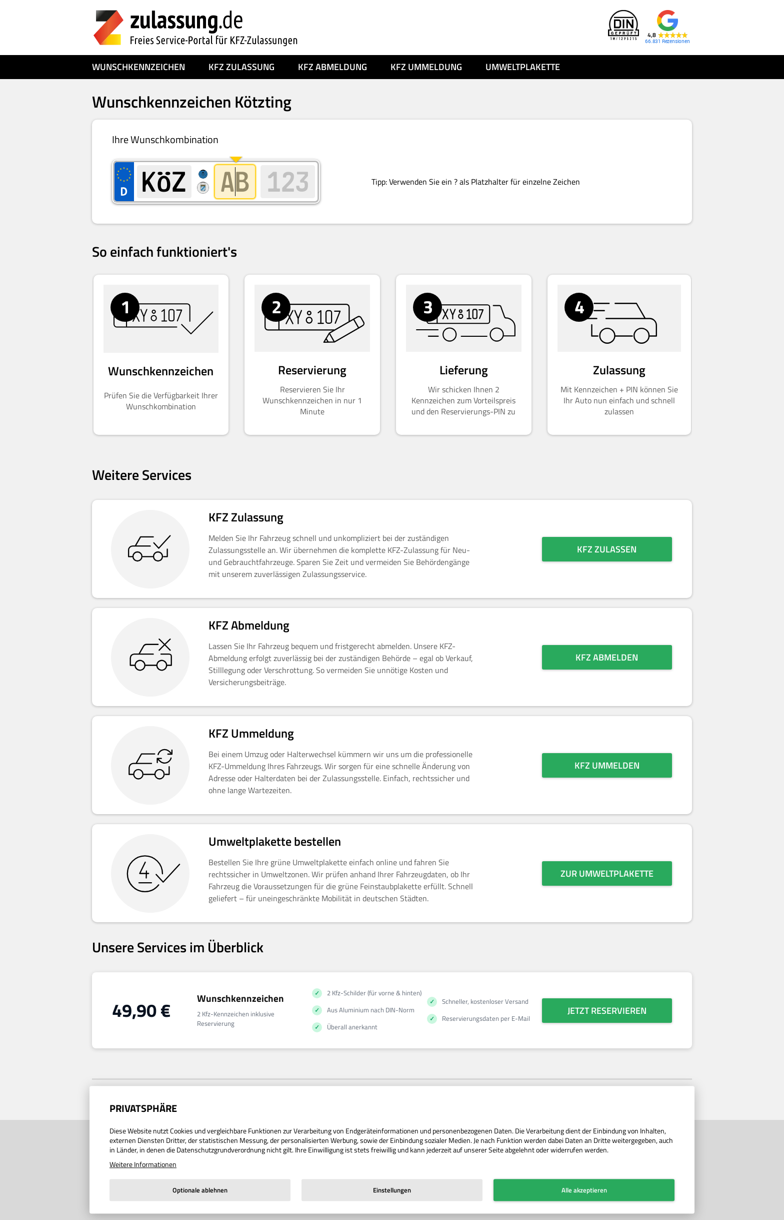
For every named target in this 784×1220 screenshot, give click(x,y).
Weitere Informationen (143, 1164)
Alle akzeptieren (584, 1190)
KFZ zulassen (606, 549)
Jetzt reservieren (607, 1010)
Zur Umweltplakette (607, 873)
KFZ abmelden (607, 657)
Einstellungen (392, 1190)
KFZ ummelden (607, 765)
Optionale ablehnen (200, 1190)
